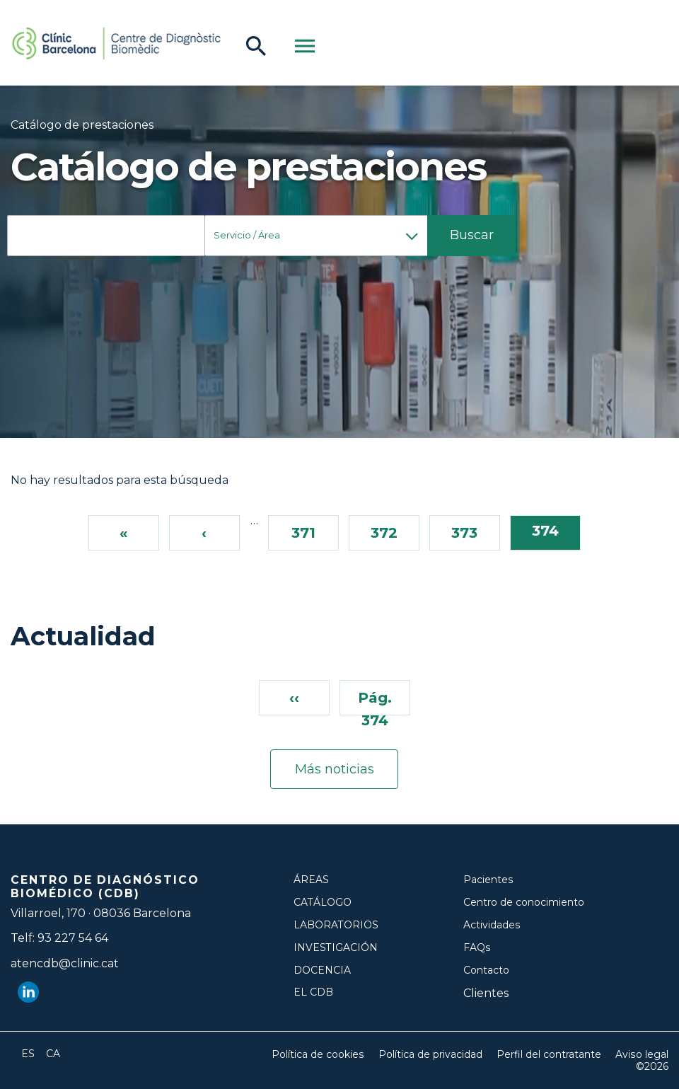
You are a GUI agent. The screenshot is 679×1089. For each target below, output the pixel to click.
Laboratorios (336, 925)
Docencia (322, 970)
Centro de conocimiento (523, 903)
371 (303, 532)
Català (53, 1054)
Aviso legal (642, 1055)
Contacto (486, 970)
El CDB (313, 992)
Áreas (311, 880)
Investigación (336, 948)
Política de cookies (319, 1055)
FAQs (476, 948)
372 (384, 532)
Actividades (491, 925)
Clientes (486, 993)
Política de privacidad (431, 1055)
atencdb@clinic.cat (65, 963)
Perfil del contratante (549, 1055)
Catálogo (323, 903)
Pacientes (488, 880)
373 (464, 532)
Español (28, 1054)
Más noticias (334, 769)
